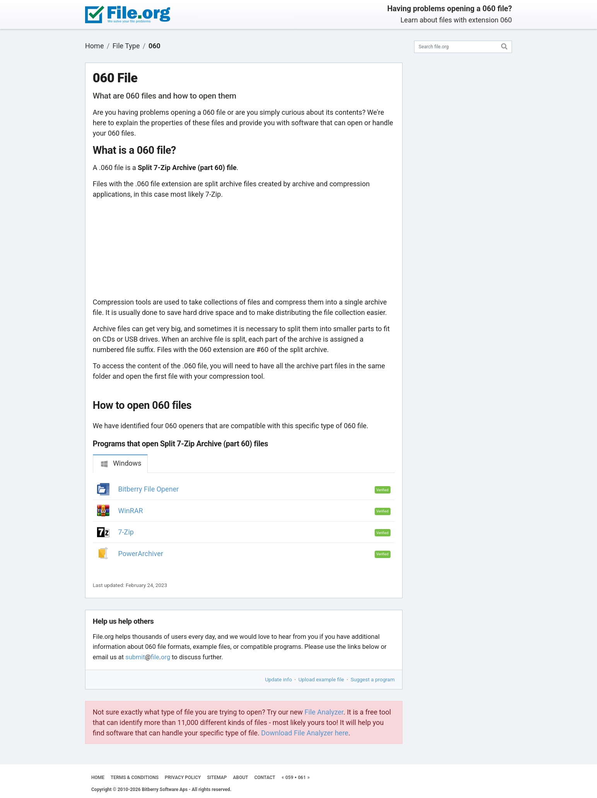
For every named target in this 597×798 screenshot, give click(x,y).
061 (302, 777)
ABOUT (240, 777)
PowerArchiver (140, 554)
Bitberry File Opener (148, 489)
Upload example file (321, 679)
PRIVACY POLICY (183, 777)
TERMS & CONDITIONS (135, 777)
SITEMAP (217, 777)
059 (289, 777)
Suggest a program (373, 679)
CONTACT (264, 777)
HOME (97, 777)
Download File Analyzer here (304, 733)
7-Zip (126, 532)
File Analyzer (324, 712)
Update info (278, 679)
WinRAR (130, 511)
